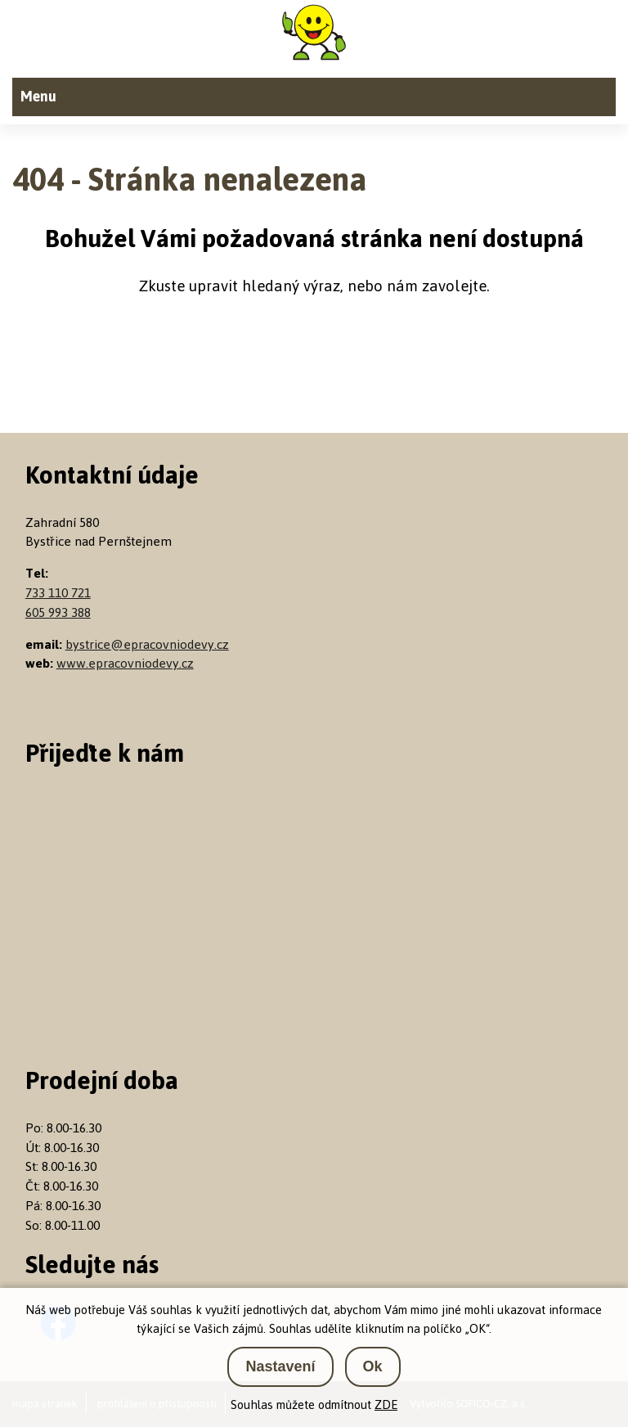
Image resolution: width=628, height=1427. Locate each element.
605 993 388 (58, 612)
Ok (373, 1366)
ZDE (386, 1404)
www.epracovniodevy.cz (125, 663)
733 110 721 (58, 592)
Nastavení (280, 1366)
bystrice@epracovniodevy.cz (147, 644)
